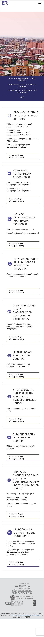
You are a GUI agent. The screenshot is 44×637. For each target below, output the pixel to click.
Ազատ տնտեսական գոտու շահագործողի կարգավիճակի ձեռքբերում (24, 312)
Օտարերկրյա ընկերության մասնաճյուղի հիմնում (18, 145)
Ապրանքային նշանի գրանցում (20, 229)
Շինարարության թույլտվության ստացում (21, 447)
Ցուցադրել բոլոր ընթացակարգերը (16, 156)
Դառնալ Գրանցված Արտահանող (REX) (21, 409)
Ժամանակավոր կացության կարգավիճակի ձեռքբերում (19, 183)
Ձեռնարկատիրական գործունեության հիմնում (26, 115)
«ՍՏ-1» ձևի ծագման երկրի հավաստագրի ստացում (18, 365)
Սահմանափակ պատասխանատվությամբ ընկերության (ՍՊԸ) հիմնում (19, 132)
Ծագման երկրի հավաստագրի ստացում (22, 355)
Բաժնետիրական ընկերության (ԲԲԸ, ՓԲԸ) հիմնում (22, 139)
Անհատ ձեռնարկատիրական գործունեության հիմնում (19, 125)
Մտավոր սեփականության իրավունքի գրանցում (25, 219)
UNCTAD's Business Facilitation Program (25, 615)
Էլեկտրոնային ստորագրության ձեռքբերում (25, 533)
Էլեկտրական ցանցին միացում (20, 494)
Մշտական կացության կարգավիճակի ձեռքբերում (19, 189)
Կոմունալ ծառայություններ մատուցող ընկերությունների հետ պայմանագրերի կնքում (26, 480)
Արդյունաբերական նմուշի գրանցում (23, 233)
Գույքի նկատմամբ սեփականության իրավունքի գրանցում (26, 263)
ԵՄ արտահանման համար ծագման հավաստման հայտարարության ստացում (24, 396)
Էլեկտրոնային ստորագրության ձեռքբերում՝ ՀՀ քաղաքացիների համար (21, 543)
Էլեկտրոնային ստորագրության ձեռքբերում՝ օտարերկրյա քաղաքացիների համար (20, 551)
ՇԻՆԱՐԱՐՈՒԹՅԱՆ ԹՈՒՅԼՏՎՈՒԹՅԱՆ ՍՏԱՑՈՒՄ (24, 437)
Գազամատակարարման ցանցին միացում (21, 504)
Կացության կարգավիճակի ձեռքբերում (22, 174)
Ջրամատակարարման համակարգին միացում (17, 498)
